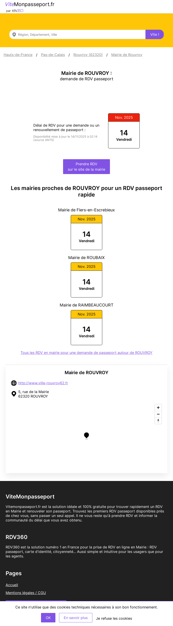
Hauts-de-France (18, 54)
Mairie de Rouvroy (126, 54)
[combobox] (77, 34)
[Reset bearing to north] (158, 420)
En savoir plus (76, 617)
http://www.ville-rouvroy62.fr (43, 383)
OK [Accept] (48, 617)
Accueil (12, 585)
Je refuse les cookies (114, 618)
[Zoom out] (158, 414)
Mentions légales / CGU (26, 592)
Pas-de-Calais (53, 54)
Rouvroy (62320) (88, 54)
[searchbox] (77, 34)
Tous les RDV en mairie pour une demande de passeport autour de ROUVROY (86, 352)
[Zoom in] (158, 407)
